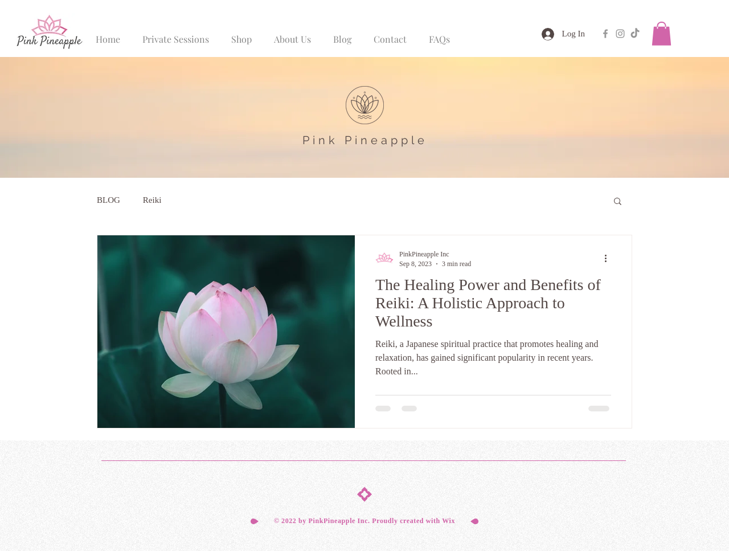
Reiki (152, 200)
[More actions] (609, 259)
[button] (661, 34)
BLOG (108, 200)
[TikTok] (635, 33)
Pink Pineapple (365, 140)
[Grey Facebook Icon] (605, 33)
